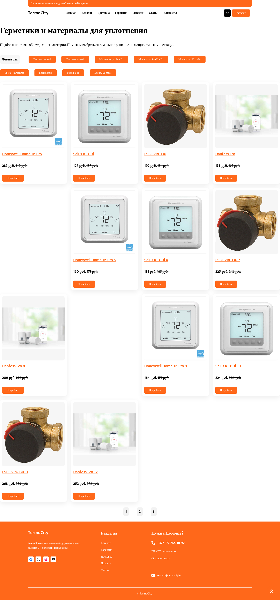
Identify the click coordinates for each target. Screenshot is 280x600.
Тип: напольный (75, 59)
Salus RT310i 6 (156, 260)
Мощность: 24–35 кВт (150, 59)
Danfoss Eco (225, 154)
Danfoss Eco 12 (85, 472)
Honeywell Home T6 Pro (22, 154)
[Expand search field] (227, 13)
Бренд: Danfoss (103, 73)
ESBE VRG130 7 (227, 260)
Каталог (241, 13)
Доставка (106, 556)
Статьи (105, 570)
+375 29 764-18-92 (171, 543)
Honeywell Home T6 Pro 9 (165, 366)
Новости (106, 563)
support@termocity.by (169, 575)
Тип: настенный (42, 59)
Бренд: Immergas (14, 73)
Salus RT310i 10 (228, 366)
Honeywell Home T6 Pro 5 (94, 260)
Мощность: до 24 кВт (111, 59)
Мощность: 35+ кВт (189, 59)
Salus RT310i (83, 154)
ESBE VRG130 (155, 154)
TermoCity (38, 13)
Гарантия (106, 550)
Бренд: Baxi (45, 73)
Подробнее (13, 178)
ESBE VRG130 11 (15, 472)
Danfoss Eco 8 (13, 366)
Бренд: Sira (73, 73)
